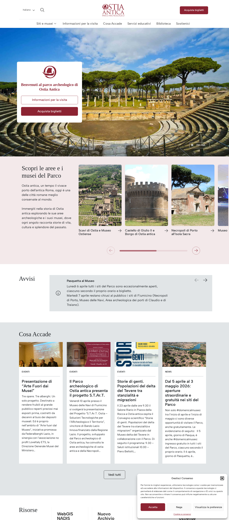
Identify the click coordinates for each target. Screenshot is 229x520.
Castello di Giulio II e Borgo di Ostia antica (140, 232)
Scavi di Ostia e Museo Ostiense (95, 232)
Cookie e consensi (182, 514)
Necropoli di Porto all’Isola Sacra (184, 232)
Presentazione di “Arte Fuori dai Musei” (37, 386)
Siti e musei (44, 23)
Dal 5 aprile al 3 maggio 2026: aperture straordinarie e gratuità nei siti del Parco (182, 393)
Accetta (152, 507)
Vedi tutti (114, 475)
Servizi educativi (139, 23)
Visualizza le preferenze (208, 507)
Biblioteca (163, 23)
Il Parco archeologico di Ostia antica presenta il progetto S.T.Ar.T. (89, 388)
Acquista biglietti (194, 10)
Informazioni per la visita (80, 23)
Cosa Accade (112, 23)
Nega (179, 507)
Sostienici (183, 23)
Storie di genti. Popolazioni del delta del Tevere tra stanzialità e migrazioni (136, 390)
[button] (222, 478)
